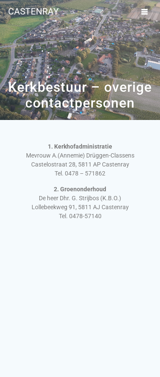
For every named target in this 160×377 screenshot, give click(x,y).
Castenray (33, 11)
